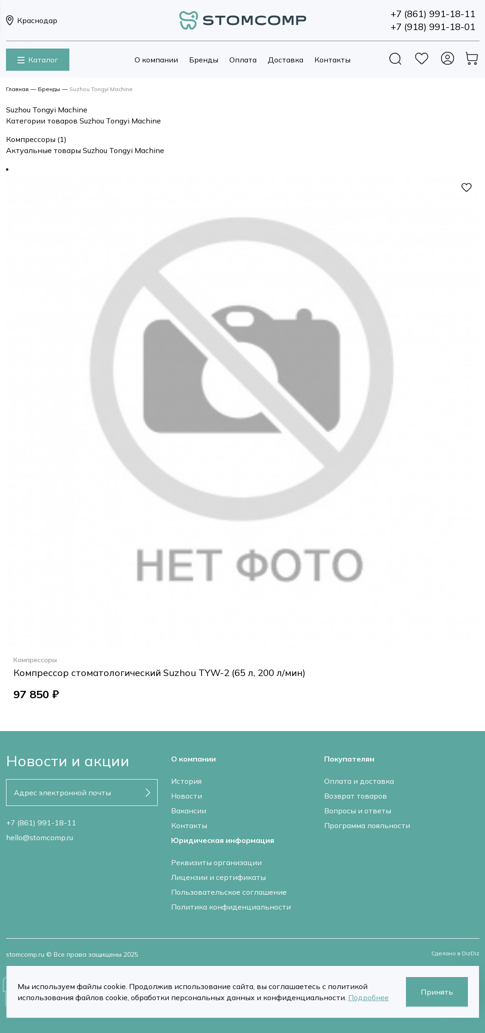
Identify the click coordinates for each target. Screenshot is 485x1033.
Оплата (243, 59)
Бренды (203, 59)
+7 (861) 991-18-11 (41, 822)
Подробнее (368, 997)
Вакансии (188, 810)
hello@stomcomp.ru (39, 837)
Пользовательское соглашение (229, 892)
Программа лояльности (367, 825)
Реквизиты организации (216, 862)
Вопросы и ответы (357, 810)
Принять (437, 991)
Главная (17, 89)
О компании (156, 59)
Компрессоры (36, 139)
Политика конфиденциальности (231, 906)
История (186, 781)
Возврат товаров (355, 795)
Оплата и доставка (359, 781)
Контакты (332, 59)
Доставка (285, 59)
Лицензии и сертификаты (218, 877)
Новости (186, 795)
